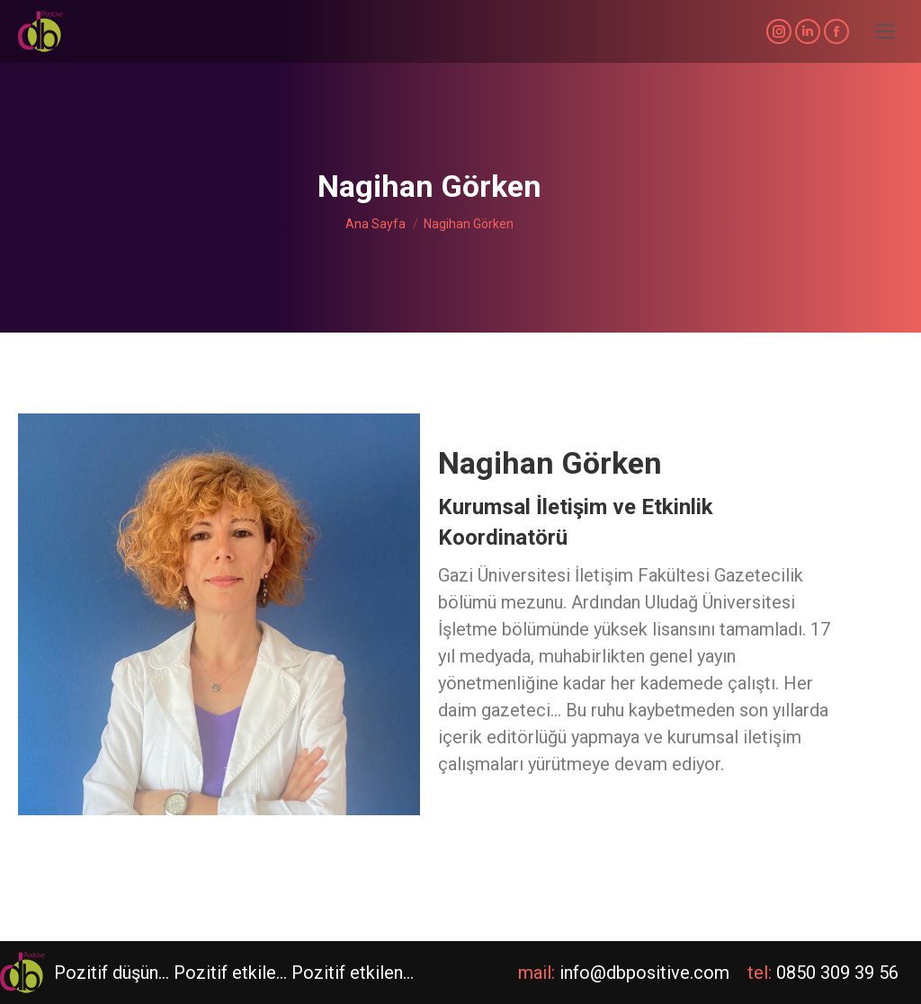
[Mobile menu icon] (885, 31)
